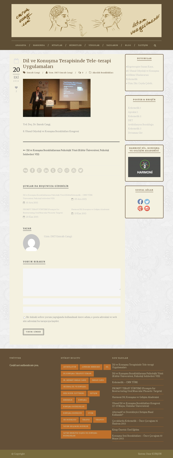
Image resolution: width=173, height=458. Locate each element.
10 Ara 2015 (32, 202)
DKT (130, 120)
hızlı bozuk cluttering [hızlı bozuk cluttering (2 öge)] (73, 393)
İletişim (143, 45)
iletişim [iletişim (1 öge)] (93, 393)
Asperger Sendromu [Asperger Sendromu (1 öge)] (91, 367)
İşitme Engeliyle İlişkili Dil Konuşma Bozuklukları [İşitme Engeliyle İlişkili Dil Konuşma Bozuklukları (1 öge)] (80, 434)
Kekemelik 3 (134, 128)
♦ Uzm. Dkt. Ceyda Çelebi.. (139, 83)
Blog (128, 45)
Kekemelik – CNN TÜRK (82, 195)
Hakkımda (39, 45)
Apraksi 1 (133, 112)
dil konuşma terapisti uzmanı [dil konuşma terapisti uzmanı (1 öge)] (77, 374)
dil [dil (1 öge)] (107, 367)
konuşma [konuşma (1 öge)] (82, 400)
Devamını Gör (135, 132)
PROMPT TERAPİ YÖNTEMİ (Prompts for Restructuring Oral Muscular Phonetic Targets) (137, 389)
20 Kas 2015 (32, 216)
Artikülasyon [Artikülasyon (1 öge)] (69, 367)
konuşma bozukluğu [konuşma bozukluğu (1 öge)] (72, 413)
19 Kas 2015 (80, 213)
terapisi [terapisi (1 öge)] (86, 420)
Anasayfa (20, 45)
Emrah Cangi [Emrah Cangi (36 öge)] (98, 380)
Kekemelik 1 (134, 108)
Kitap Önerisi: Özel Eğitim (125, 429)
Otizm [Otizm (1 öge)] (90, 413)
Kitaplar (57, 45)
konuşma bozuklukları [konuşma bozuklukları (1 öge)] (73, 407)
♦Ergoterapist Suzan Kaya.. (140, 66)
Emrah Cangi (33, 73)
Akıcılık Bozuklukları (103, 73)
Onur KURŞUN (154, 453)
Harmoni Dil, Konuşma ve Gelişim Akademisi (90, 209)
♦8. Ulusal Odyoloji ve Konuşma (142, 71)
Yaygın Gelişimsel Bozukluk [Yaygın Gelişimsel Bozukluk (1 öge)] (75, 426)
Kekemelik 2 (134, 116)
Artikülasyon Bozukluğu (141, 124)
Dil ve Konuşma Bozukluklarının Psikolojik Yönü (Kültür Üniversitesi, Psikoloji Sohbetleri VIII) (137, 375)
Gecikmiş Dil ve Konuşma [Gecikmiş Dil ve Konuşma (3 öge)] (74, 387)
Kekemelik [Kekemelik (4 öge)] (67, 400)
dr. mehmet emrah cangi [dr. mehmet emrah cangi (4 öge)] (74, 380)
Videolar (94, 45)
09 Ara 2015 (80, 199)
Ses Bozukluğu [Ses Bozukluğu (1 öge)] (69, 420)
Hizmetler (75, 45)
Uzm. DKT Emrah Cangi (61, 73)
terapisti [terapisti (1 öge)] (100, 420)
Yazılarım (112, 45)
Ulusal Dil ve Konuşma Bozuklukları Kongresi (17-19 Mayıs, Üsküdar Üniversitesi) (136, 404)
